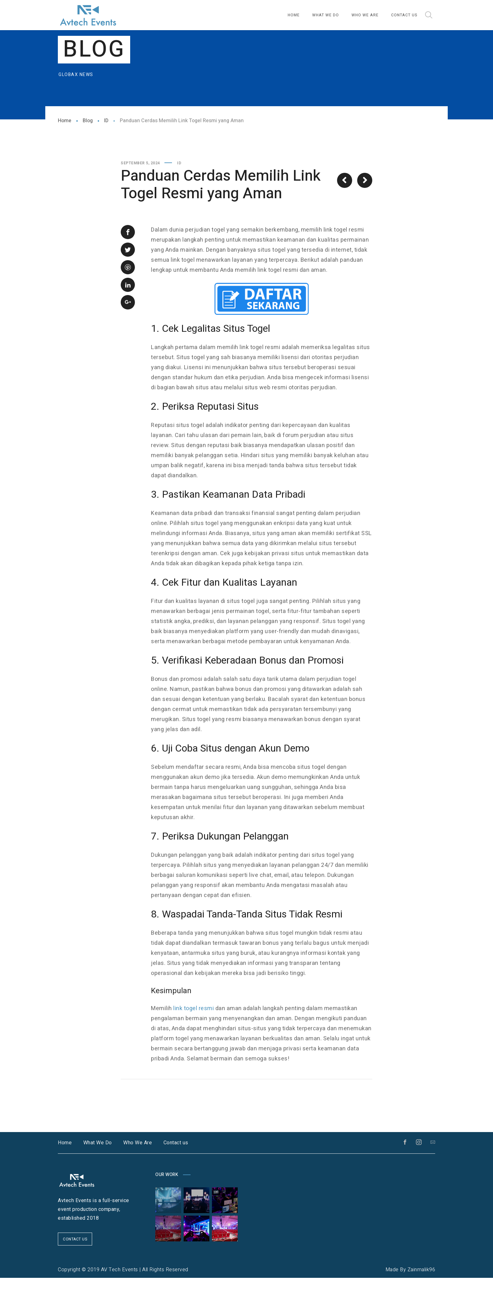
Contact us (175, 1173)
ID (106, 151)
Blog (88, 151)
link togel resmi (193, 1038)
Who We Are (137, 1173)
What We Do (97, 1173)
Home (64, 151)
